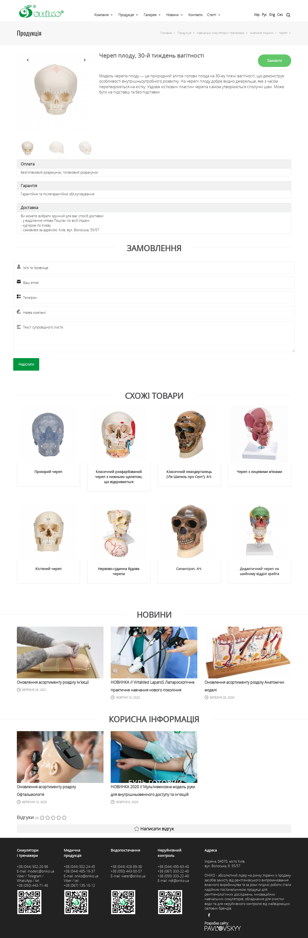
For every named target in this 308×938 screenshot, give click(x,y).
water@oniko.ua (133, 876)
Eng (272, 14)
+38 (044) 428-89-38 (126, 866)
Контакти (195, 15)
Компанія (101, 15)
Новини (172, 15)
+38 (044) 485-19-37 (79, 871)
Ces (280, 14)
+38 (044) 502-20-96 (32, 866)
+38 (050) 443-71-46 (32, 885)
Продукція (126, 15)
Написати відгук (154, 829)
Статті (211, 15)
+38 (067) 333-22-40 (173, 871)
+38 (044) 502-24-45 (79, 866)
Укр (256, 14)
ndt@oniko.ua (178, 880)
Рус (264, 14)
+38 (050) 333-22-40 (173, 876)
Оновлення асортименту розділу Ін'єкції (53, 682)
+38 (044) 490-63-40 (173, 866)
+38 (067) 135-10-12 (79, 885)
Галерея (150, 15)
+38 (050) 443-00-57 (126, 871)
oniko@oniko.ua (86, 876)
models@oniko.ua (41, 871)
